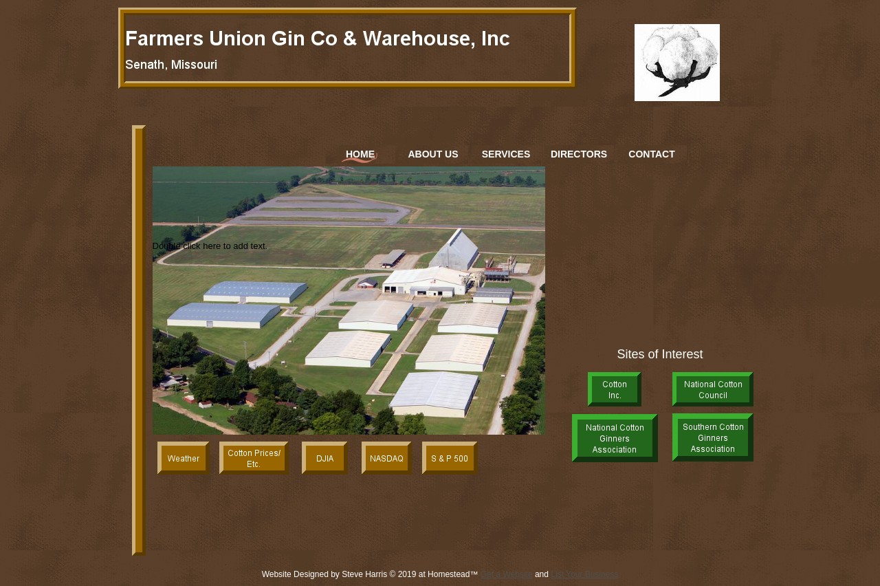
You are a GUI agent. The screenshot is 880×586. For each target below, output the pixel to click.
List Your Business (584, 574)
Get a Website (507, 574)
